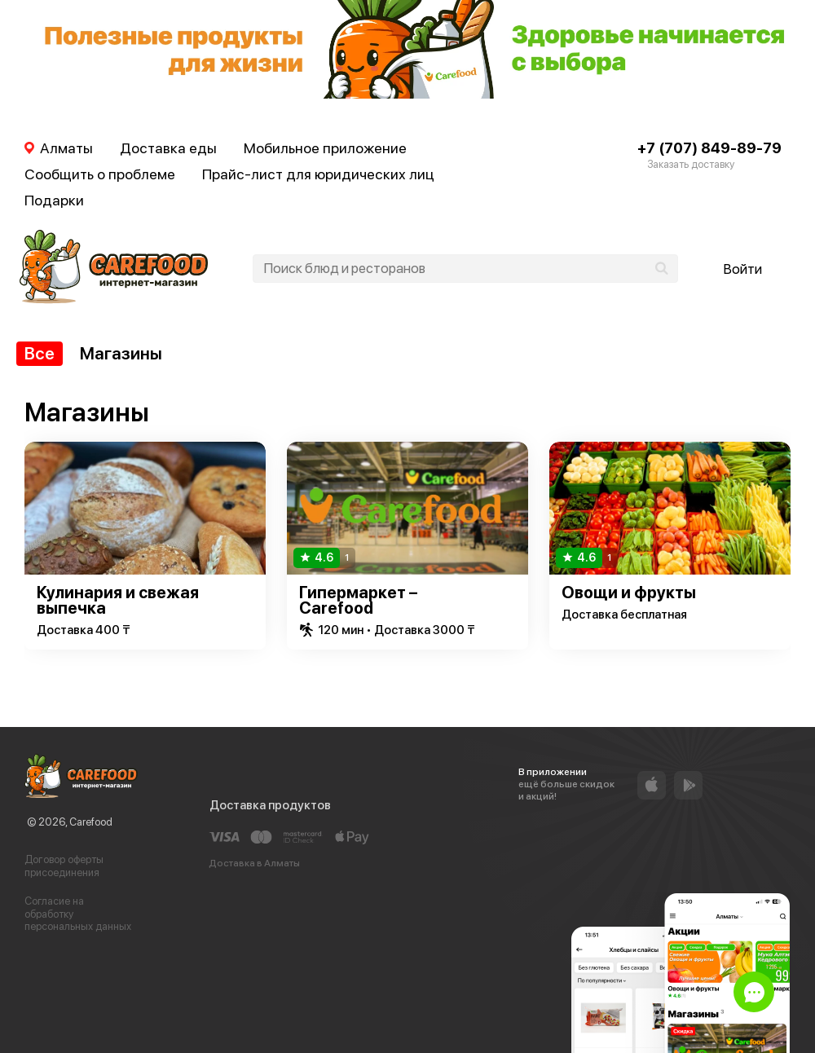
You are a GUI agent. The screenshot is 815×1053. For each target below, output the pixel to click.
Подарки (54, 200)
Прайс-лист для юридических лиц (318, 174)
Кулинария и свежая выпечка (118, 600)
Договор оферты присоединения (64, 866)
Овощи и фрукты (629, 592)
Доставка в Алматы (254, 863)
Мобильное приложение (325, 147)
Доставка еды (168, 147)
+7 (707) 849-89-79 (709, 147)
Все (39, 353)
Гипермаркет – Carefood (358, 600)
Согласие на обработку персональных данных (77, 913)
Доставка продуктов (270, 805)
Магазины (121, 353)
